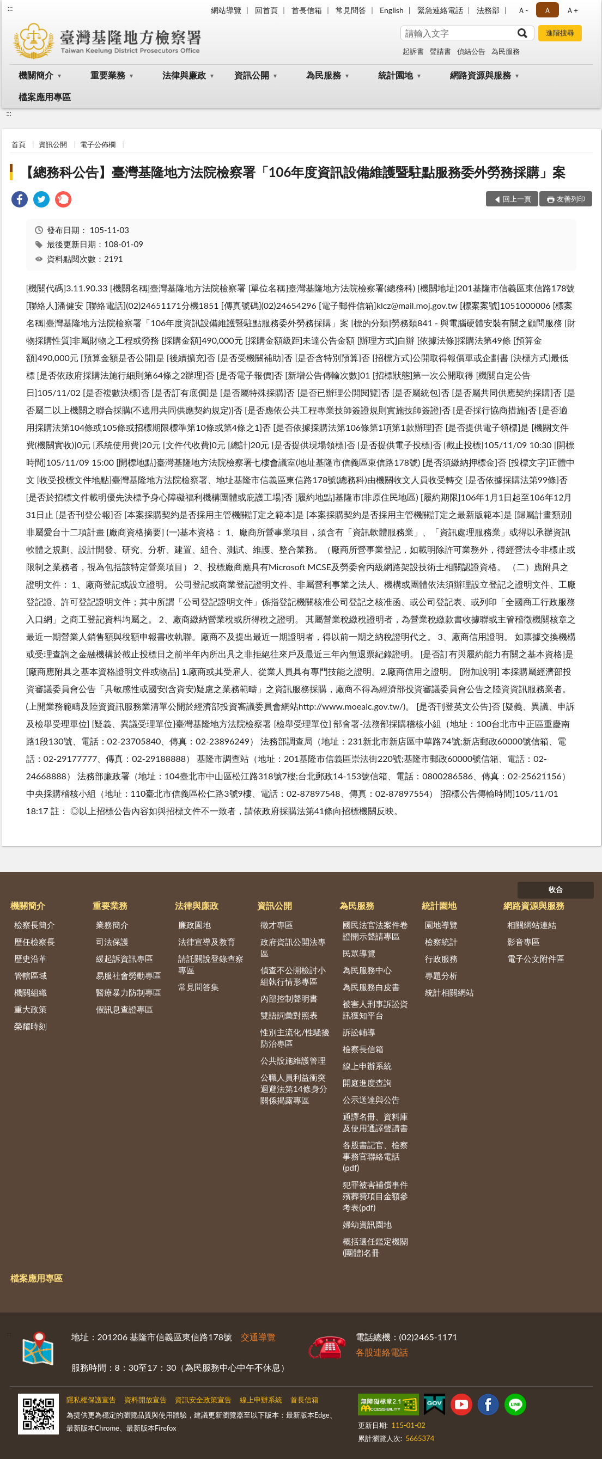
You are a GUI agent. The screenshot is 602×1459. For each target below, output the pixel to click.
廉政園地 (194, 925)
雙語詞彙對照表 (289, 1015)
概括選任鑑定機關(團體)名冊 (375, 1246)
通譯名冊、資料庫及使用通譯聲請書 (375, 1122)
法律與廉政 (184, 75)
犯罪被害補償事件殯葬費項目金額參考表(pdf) (375, 1196)
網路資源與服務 (480, 75)
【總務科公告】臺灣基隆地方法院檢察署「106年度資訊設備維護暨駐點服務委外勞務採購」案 (293, 172)
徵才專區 (276, 925)
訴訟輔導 (359, 1032)
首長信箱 (306, 10)
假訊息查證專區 (124, 1009)
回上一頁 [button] (517, 198)
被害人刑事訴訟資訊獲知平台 (375, 1009)
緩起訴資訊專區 (124, 958)
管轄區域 (30, 975)
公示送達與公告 (371, 1099)
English (392, 10)
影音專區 (523, 942)
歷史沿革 (30, 958)
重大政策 (30, 1009)
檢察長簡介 (34, 925)
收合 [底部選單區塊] (556, 889)
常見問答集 (198, 987)
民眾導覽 (359, 953)
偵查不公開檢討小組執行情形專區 (293, 975)
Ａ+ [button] (572, 10)
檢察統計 (441, 942)
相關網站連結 (531, 925)
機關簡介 (36, 75)
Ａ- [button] (523, 10)
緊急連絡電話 (440, 10)
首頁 (18, 144)
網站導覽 (226, 10)
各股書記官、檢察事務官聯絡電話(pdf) (375, 1156)
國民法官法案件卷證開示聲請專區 (375, 930)
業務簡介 (112, 925)
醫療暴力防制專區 (128, 992)
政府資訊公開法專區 (293, 947)
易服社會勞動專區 (128, 975)
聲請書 (440, 51)
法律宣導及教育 (206, 942)
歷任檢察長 (34, 942)
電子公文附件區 (535, 958)
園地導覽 (441, 925)
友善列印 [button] (571, 198)
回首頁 (266, 10)
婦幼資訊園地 (367, 1224)
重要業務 (107, 75)
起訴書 (413, 51)
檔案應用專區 (45, 96)
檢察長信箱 (363, 1049)
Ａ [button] (547, 10)
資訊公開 (251, 75)
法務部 (488, 10)
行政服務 (441, 958)
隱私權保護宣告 (91, 1399)
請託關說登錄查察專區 (211, 964)
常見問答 (351, 10)
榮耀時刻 (30, 1026)
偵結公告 (471, 51)
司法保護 (112, 942)
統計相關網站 (449, 992)
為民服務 (505, 51)
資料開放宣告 (145, 1399)
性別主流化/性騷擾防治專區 (295, 1037)
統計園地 (395, 75)
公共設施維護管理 (293, 1060)
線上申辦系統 (367, 1066)
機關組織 (30, 992)
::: (10, 8)
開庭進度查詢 (367, 1083)
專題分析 (441, 975)
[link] (19, 200)
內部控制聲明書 (289, 998)
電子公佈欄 (97, 144)
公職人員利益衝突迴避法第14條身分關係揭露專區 (293, 1088)
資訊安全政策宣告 (203, 1399)
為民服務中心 (367, 970)
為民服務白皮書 (371, 987)
